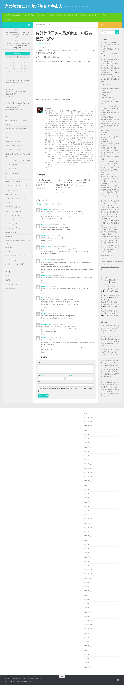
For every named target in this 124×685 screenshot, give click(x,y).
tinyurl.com (44, 235)
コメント (42, 204)
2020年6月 (88, 595)
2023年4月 (88, 451)
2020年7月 (88, 591)
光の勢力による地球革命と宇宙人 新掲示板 (19, 15)
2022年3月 (88, 506)
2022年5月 (88, 498)
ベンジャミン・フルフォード (15, 211)
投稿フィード (10, 280)
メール (69, 375)
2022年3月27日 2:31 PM (59, 225)
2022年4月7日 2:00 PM (54, 286)
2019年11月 (88, 625)
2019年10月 (88, 629)
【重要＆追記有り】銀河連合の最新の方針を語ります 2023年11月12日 (110, 352)
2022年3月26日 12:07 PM (60, 209)
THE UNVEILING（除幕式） (14, 145)
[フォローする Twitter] (29, 25)
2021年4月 (88, 553)
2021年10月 (88, 527)
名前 (40, 375)
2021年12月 (88, 519)
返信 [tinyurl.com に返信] (42, 243)
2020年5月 (88, 599)
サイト (40, 382)
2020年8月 (88, 587)
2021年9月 (88, 532)
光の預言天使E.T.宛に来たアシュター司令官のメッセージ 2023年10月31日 (110, 363)
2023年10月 (88, 426)
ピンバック (56, 204)
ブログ (8, 203)
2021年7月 (88, 540)
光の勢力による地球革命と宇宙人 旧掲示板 (71, 15)
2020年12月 (88, 570)
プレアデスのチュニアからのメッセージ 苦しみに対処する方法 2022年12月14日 (110, 328)
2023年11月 (88, 422)
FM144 (8, 124)
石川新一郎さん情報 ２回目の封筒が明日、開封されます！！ (44, 182)
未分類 (8, 251)
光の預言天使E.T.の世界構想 (98, 15)
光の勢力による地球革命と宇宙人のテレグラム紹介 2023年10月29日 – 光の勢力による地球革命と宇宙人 (110, 391)
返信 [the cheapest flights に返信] (42, 256)
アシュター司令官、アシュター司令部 (18, 160)
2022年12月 (88, 468)
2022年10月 (88, 477)
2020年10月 (88, 578)
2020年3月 (88, 608)
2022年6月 (88, 493)
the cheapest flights (46, 246)
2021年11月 (88, 523)
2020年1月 (88, 616)
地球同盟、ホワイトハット (44, 25)
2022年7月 (88, 489)
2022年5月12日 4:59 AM (59, 324)
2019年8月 (88, 637)
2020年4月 (88, 603)
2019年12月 (88, 620)
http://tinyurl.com (46, 324)
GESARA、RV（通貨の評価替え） (16, 128)
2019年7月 (88, 642)
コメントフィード (11, 284)
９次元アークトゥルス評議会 (15, 264)
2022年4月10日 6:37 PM (54, 297)
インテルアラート (11, 164)
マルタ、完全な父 (11, 219)
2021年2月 (88, 561)
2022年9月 (88, 481)
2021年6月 (88, 544)
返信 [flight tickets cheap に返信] (42, 282)
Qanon (8, 137)
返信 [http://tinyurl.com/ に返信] (42, 221)
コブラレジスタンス (12, 173)
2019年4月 (88, 654)
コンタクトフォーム (11, 20)
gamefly (43, 286)
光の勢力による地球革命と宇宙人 (33, 6)
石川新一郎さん (11, 260)
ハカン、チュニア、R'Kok (14, 190)
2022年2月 (88, 510)
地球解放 (9, 236)
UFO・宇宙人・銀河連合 (13, 150)
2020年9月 (88, 582)
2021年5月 (88, 548)
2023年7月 (88, 438)
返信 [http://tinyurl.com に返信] (42, 334)
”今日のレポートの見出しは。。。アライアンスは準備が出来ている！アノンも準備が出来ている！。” (64, 184)
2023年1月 (88, 464)
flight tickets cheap (46, 275)
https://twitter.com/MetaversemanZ (111, 261)
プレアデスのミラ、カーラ (14, 207)
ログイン (9, 276)
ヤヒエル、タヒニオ (12, 224)
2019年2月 (88, 663)
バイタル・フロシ (11, 194)
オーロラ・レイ (11, 169)
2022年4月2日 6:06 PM (55, 235)
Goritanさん (9, 133)
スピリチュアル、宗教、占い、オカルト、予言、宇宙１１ (110, 289)
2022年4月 (88, 502)
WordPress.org (10, 288)
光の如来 (40, 44)
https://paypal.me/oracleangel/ (14, 109)
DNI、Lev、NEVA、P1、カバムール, (17, 120)
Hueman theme (27, 681)
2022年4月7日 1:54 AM (59, 275)
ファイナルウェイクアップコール (16, 198)
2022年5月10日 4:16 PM (55, 313)
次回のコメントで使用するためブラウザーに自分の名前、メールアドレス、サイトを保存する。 (65, 390)
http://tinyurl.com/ (46, 209)
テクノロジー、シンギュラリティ (16, 186)
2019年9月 (88, 633)
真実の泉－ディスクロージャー (16, 256)
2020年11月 (88, 574)
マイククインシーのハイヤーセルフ (17, 215)
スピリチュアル (11, 177)
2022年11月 (88, 472)
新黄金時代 (9, 247)
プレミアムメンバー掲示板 (45, 15)
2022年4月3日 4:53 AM (60, 246)
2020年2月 (88, 612)
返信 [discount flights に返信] (42, 272)
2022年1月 (88, 515)
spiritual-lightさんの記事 (13, 141)
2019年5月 (88, 650)
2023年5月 (88, 447)
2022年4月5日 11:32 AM (57, 260)
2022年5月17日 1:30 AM (55, 337)
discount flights (45, 259)
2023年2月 (88, 460)
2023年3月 (88, 455)
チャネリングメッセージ (13, 181)
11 (94, 25)
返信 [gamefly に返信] (42, 293)
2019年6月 (88, 646)
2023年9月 (88, 430)
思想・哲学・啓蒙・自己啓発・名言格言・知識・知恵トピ (110, 304)
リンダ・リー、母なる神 (13, 228)
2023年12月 (88, 417)
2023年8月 (88, 434)
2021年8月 (88, 536)
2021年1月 (88, 565)
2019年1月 (88, 667)
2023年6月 (88, 443)
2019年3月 (88, 658)
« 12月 (7, 74)
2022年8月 (88, 485)
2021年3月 (88, 557)
